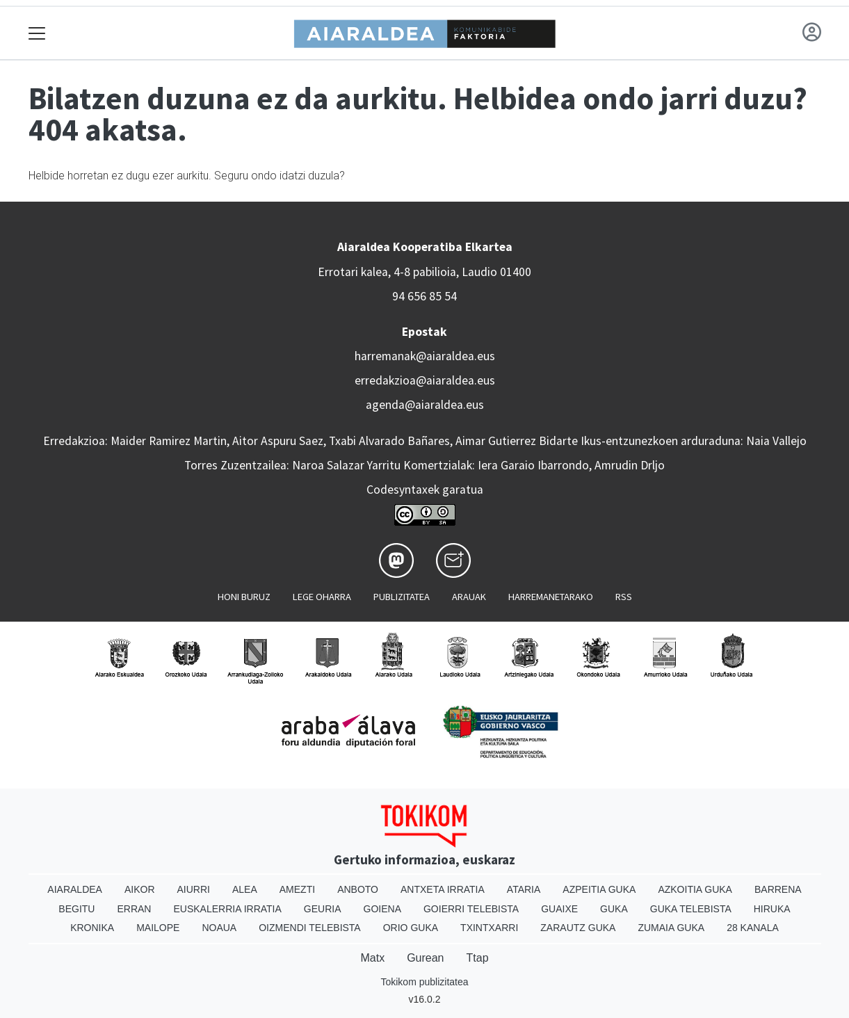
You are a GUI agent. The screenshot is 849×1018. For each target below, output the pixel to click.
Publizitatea (401, 596)
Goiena (382, 908)
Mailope (157, 927)
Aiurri (193, 889)
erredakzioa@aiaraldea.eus (425, 380)
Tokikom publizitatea (424, 981)
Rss (623, 596)
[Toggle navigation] (37, 33)
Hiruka (772, 908)
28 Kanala (753, 927)
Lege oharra (322, 596)
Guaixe (559, 908)
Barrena (778, 889)
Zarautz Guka (577, 927)
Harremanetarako (550, 596)
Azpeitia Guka (599, 889)
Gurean (425, 958)
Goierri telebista (471, 908)
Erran (134, 908)
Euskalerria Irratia (227, 908)
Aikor (139, 889)
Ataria (524, 889)
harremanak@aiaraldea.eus (425, 356)
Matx (372, 958)
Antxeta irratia (443, 889)
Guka (614, 908)
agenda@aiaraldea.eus (425, 404)
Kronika (92, 927)
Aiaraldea (74, 889)
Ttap (478, 958)
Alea (244, 889)
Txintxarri (489, 927)
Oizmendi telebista (310, 927)
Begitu (76, 908)
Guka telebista (690, 908)
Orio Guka (410, 927)
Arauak (469, 596)
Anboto (357, 889)
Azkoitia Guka (695, 889)
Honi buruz (244, 596)
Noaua (219, 927)
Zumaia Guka (671, 927)
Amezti (297, 889)
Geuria (322, 908)
